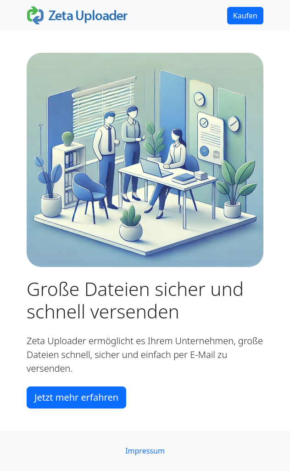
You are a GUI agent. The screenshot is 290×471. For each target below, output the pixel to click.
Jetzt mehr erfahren (76, 397)
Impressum (145, 451)
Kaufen (245, 16)
